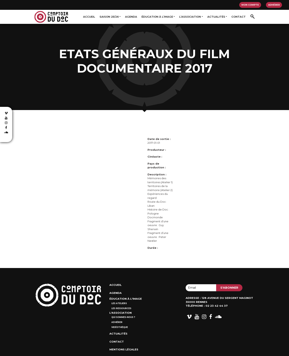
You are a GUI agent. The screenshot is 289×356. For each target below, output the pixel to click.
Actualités (216, 16)
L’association (190, 16)
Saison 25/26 (109, 16)
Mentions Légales (123, 349)
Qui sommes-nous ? (123, 317)
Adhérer (274, 4)
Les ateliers (119, 303)
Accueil (89, 16)
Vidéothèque (119, 327)
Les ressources (121, 308)
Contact (238, 16)
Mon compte (250, 4)
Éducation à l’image (157, 16)
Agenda (131, 16)
